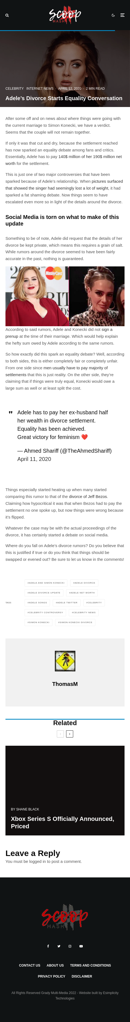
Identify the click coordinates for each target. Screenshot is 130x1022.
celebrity (95, 602)
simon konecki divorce (76, 622)
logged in (37, 861)
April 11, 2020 (34, 459)
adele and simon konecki (46, 583)
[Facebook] (48, 946)
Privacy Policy (51, 976)
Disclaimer (82, 976)
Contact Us (29, 965)
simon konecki (39, 622)
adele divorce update (44, 593)
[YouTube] (81, 946)
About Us (55, 965)
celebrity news (84, 612)
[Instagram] (69, 946)
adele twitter (67, 602)
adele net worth (83, 593)
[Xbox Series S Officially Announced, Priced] (65, 793)
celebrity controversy (46, 612)
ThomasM (65, 684)
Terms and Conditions (90, 965)
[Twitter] (58, 946)
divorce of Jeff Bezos (88, 496)
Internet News (40, 89)
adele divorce (85, 583)
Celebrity (14, 89)
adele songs (38, 602)
